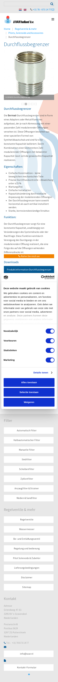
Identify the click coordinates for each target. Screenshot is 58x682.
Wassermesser (26, 529)
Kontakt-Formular (26, 667)
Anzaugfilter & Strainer (27, 488)
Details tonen (40, 372)
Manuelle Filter (27, 449)
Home (7, 28)
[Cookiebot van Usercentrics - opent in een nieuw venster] (41, 277)
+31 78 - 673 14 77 (42, 9)
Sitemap (26, 587)
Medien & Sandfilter (27, 498)
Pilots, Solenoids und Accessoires (25, 32)
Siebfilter (27, 459)
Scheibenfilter (26, 469)
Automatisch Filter (27, 430)
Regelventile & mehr (26, 28)
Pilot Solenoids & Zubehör (26, 558)
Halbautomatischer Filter (26, 440)
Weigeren (29, 402)
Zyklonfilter (26, 478)
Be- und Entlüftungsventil (26, 538)
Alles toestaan (29, 382)
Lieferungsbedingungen (26, 567)
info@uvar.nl (26, 653)
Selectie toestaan (29, 392)
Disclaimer (26, 577)
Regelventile (26, 519)
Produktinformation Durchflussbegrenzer (29, 269)
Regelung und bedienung (27, 548)
